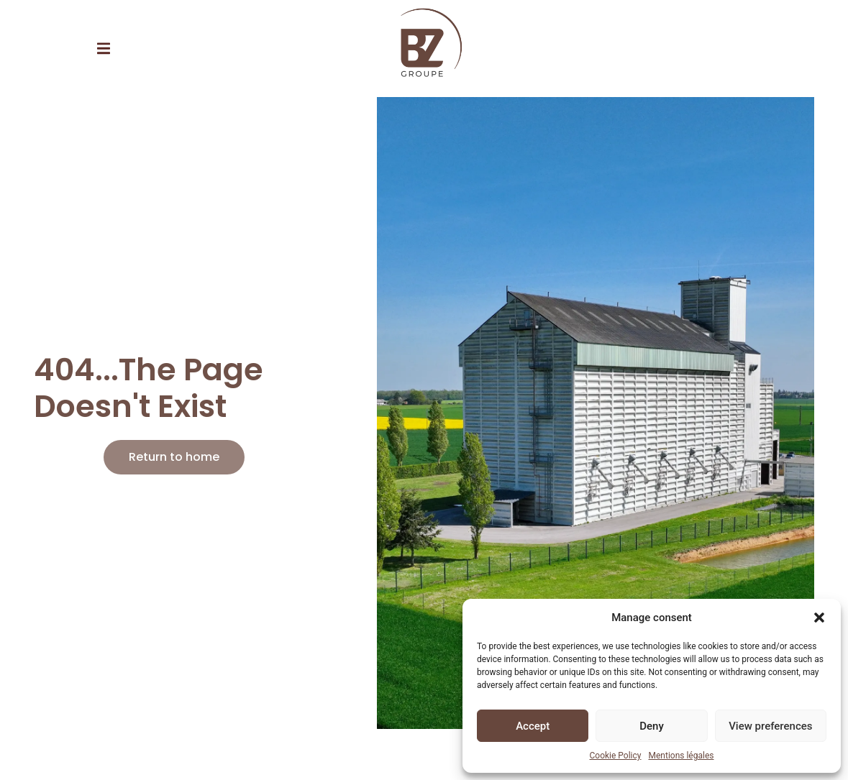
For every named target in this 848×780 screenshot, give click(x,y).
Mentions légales (681, 756)
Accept (533, 726)
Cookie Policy (616, 756)
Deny (651, 726)
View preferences (770, 726)
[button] (819, 617)
